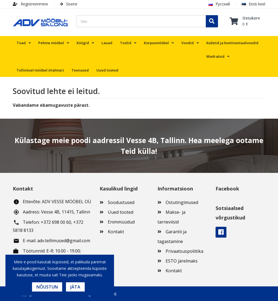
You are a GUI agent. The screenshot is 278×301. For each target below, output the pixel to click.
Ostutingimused (182, 202)
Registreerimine (30, 4)
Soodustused (121, 202)
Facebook (221, 232)
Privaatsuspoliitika (184, 251)
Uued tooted (120, 212)
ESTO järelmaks (182, 261)
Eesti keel (253, 4)
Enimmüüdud (121, 222)
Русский (219, 4)
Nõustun (47, 287)
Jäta (75, 287)
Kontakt (116, 232)
